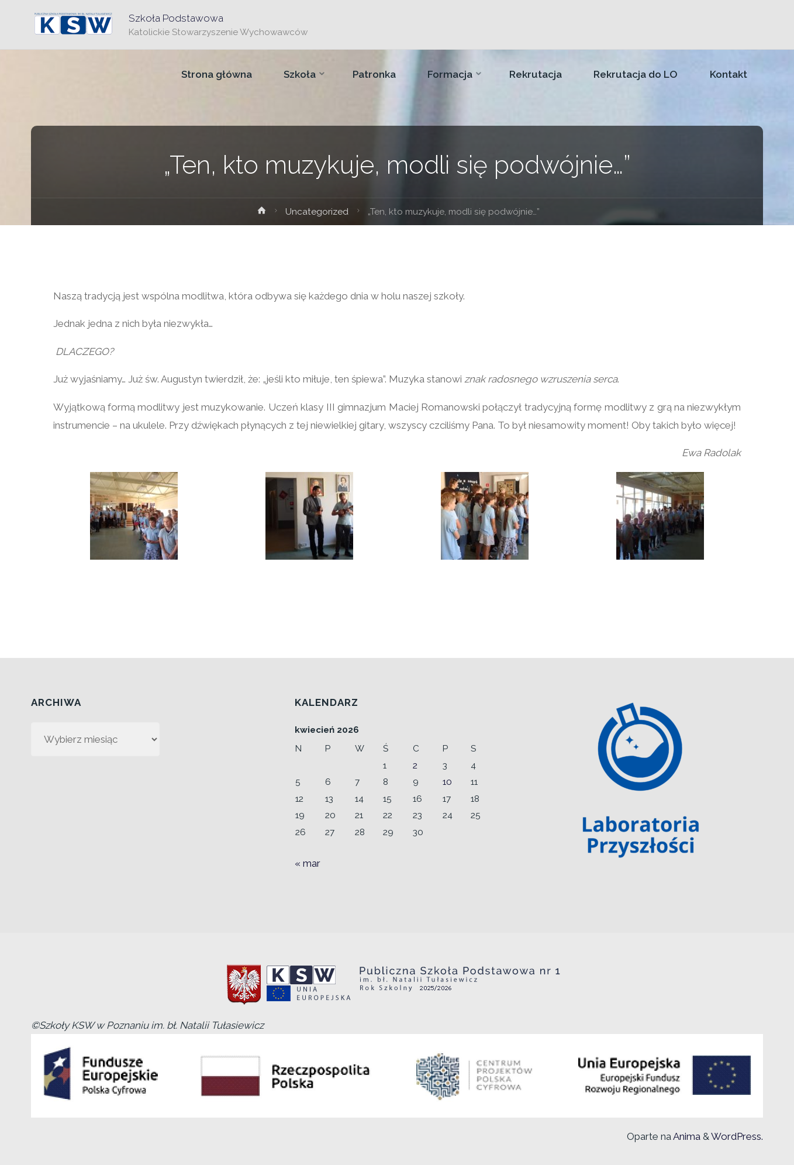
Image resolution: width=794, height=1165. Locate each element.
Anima (685, 1136)
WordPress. (737, 1136)
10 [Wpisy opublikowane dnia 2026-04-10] (447, 782)
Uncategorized (316, 211)
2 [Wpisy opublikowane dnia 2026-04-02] (415, 765)
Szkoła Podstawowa (176, 18)
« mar (307, 863)
